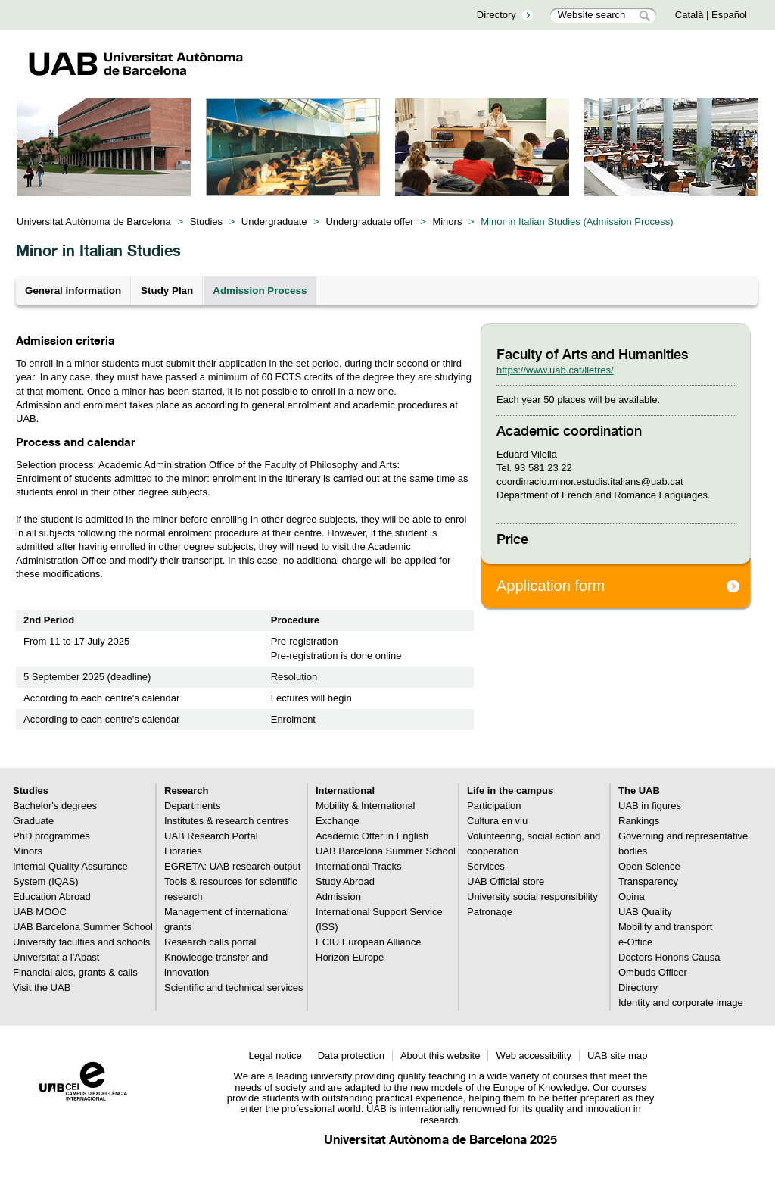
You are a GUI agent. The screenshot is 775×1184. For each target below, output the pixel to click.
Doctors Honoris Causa (669, 957)
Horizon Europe (350, 957)
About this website (440, 1055)
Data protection (351, 1055)
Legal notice (275, 1055)
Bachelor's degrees (55, 805)
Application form (550, 585)
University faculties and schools (81, 942)
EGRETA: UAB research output (232, 866)
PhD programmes (51, 836)
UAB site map (617, 1055)
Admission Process (260, 290)
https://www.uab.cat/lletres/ (555, 370)
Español (729, 14)
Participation (494, 805)
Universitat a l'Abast (56, 957)
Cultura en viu (497, 820)
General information (73, 290)
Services (486, 866)
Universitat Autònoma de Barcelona (94, 221)
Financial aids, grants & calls (75, 972)
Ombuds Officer (652, 972)
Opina (631, 896)
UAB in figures (649, 805)
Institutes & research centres (226, 820)
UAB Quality (645, 911)
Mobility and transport (665, 927)
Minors (447, 221)
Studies (206, 221)
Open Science (649, 866)
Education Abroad (52, 896)
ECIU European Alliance (368, 942)
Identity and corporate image (680, 1002)
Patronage (489, 911)
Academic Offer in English (372, 836)
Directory (496, 14)
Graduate (33, 820)
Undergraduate (274, 221)
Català (689, 14)
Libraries (183, 851)
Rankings (638, 820)
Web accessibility (533, 1055)
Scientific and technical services (233, 987)
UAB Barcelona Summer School (83, 927)
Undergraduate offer (369, 221)
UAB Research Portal (211, 836)
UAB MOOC (40, 911)
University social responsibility (532, 896)
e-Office (635, 942)
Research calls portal (210, 942)
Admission (338, 896)
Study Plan (167, 290)
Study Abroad (345, 881)
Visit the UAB (41, 987)
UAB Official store (505, 881)
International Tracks (358, 866)
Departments (192, 805)
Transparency (648, 881)
